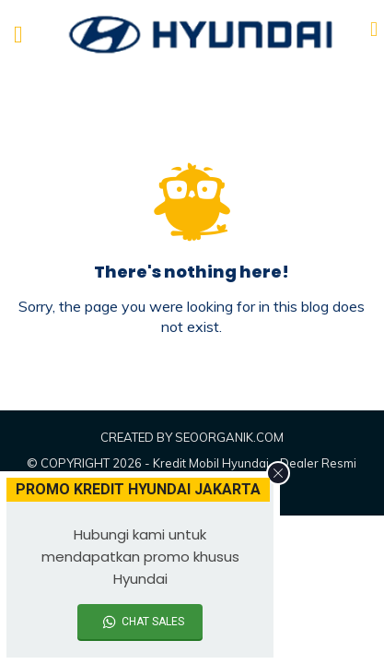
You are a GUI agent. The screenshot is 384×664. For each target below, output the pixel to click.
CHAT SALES (153, 621)
